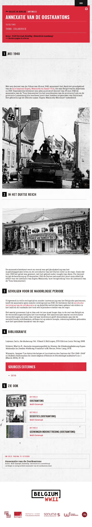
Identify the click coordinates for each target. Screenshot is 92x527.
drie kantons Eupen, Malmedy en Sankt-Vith (33, 88)
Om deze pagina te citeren (18, 38)
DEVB (13, 375)
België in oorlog (17, 11)
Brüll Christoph (18, 35)
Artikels (32, 11)
